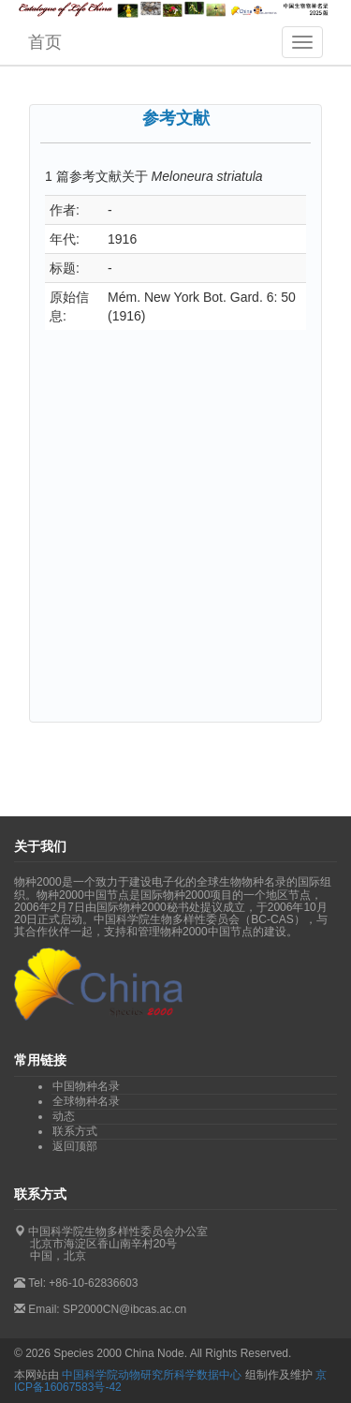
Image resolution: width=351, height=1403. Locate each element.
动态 (63, 1116)
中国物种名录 (86, 1086)
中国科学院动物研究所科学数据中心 (151, 1374)
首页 (45, 42)
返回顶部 (74, 1146)
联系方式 (74, 1131)
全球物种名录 (86, 1101)
